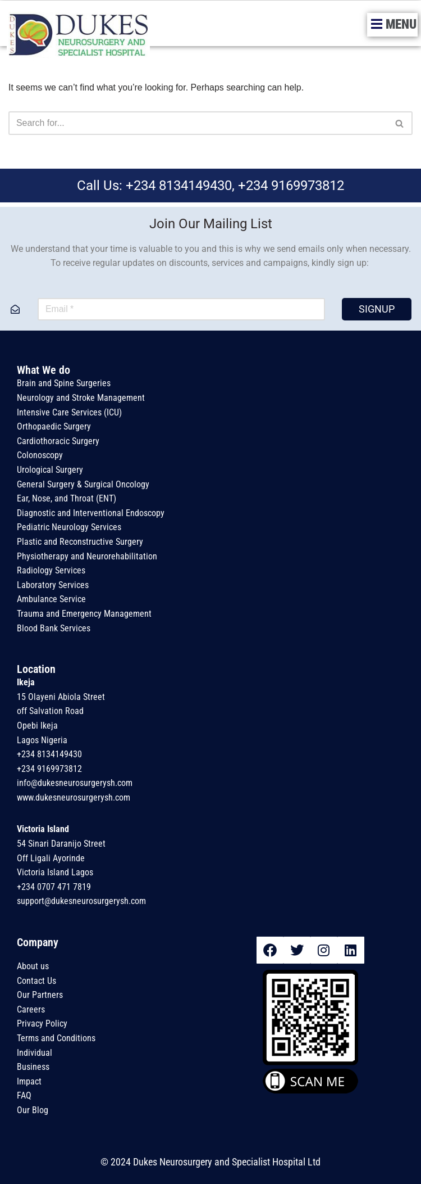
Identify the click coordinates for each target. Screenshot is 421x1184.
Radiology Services (51, 571)
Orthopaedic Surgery (54, 427)
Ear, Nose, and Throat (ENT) (66, 499)
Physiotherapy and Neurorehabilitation (88, 556)
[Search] (197, 123)
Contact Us (36, 980)
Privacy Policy (42, 1024)
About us (33, 966)
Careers (31, 1009)
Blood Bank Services (53, 628)
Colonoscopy (40, 455)
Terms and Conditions (57, 1038)
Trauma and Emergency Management (85, 613)
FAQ (24, 1096)
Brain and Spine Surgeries (64, 383)
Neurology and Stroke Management (81, 397)
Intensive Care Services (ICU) (69, 412)
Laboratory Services (53, 585)
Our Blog (34, 1110)
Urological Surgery (50, 469)
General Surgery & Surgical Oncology (83, 484)
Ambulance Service (51, 599)
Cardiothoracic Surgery (58, 441)
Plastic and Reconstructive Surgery (80, 541)
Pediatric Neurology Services (69, 527)
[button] (392, 25)
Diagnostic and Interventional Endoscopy (90, 513)
